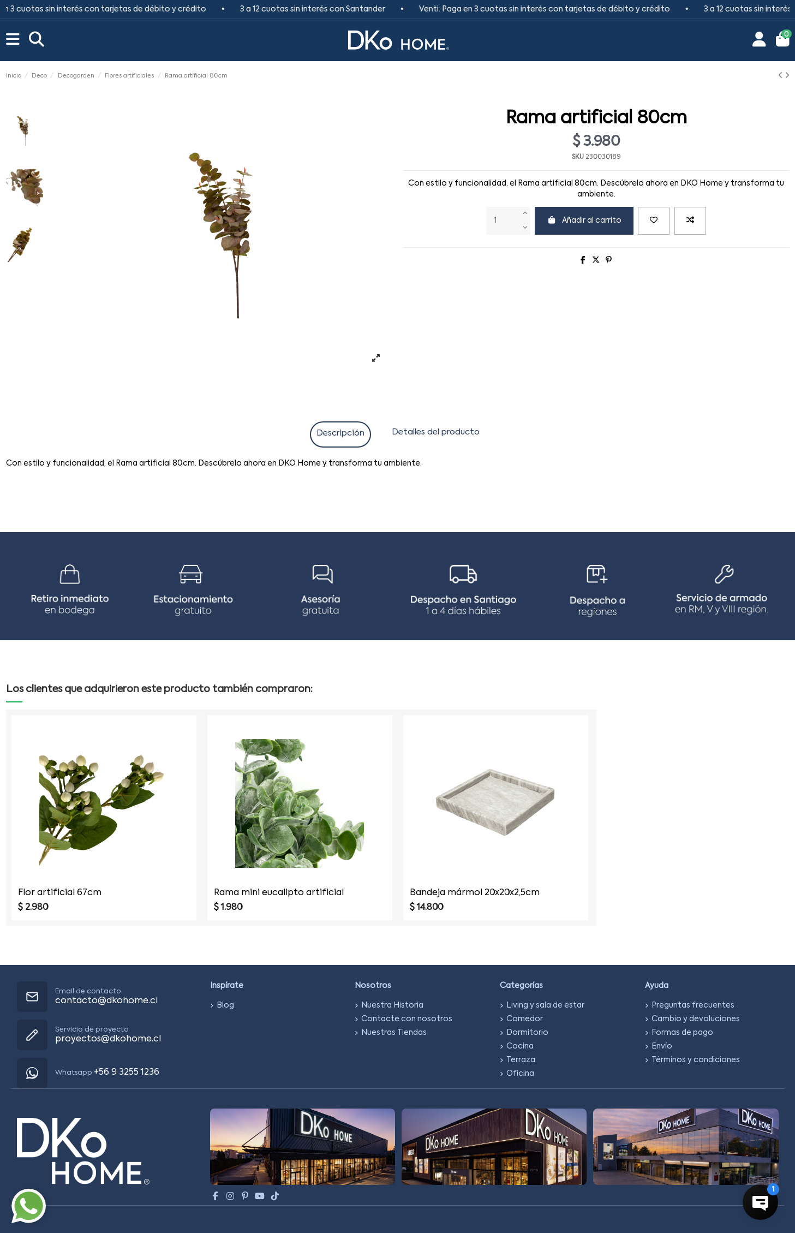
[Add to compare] (690, 221)
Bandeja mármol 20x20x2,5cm (475, 893)
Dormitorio (527, 1033)
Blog (225, 1005)
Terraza (520, 1060)
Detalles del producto (436, 432)
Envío (661, 1046)
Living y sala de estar (545, 1005)
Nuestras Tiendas (394, 1033)
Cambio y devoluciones (695, 1019)
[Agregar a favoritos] (654, 221)
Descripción (340, 433)
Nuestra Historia (392, 1005)
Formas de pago (682, 1033)
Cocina (520, 1046)
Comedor (524, 1019)
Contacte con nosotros (406, 1019)
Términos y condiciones (695, 1060)
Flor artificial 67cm (59, 893)
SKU (578, 157)
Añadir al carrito (584, 220)
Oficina (520, 1073)
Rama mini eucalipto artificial (279, 893)
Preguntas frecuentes (692, 1005)
